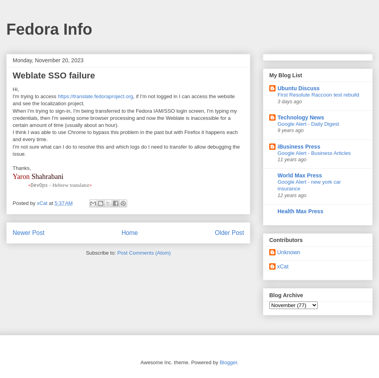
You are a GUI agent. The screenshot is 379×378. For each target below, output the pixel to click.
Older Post (229, 232)
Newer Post (29, 232)
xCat (283, 266)
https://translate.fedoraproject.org (95, 96)
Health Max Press (300, 211)
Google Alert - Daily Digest (308, 124)
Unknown (288, 252)
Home (130, 232)
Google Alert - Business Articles (314, 153)
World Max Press (300, 175)
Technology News (301, 117)
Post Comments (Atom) (144, 253)
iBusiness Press (299, 146)
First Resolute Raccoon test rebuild (318, 95)
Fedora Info (49, 29)
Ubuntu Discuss (299, 88)
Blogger (228, 362)
